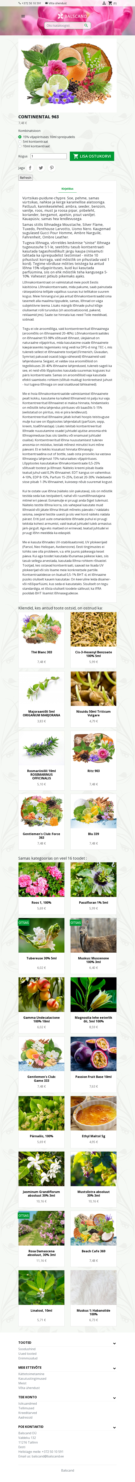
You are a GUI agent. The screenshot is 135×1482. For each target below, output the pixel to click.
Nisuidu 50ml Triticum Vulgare (93, 713)
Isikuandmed (27, 1403)
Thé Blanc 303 (41, 652)
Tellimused (26, 1408)
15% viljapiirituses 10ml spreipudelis (49, 137)
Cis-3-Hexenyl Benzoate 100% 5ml (93, 654)
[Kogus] (49, 156)
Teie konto (27, 1397)
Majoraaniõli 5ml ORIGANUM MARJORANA (41, 713)
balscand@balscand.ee (48, 1456)
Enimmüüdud (27, 1358)
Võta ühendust (58, 3)
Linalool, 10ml (41, 1310)
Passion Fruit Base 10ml (93, 1077)
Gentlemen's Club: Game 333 (41, 1079)
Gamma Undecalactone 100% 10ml (41, 1019)
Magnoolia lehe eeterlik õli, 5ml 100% (93, 1019)
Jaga (30, 168)
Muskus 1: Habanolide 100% (93, 1312)
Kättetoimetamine (31, 1374)
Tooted (24, 1342)
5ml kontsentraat (35, 141)
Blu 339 (93, 834)
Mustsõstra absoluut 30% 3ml (94, 1194)
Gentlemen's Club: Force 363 (41, 836)
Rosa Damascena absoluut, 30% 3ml (41, 1253)
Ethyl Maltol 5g (93, 1136)
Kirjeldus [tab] (67, 188)
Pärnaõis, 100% (41, 1136)
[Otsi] (67, 25)
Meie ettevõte (29, 1367)
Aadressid (25, 1417)
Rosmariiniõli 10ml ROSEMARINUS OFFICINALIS (41, 774)
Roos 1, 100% (41, 902)
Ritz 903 (94, 771)
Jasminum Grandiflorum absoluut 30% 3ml (41, 1194)
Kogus (23, 156)
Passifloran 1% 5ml (93, 902)
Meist (22, 1383)
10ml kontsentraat (36, 146)
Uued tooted (27, 1353)
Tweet (41, 168)
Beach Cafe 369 (93, 1251)
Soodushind (26, 1349)
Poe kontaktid (30, 1427)
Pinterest (52, 168)
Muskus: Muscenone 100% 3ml (93, 960)
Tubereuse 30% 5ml (41, 958)
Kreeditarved (27, 1413)
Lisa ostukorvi (92, 156)
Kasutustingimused (32, 1378)
